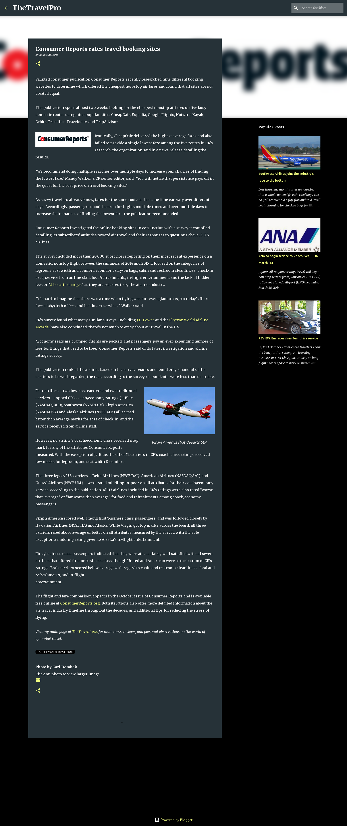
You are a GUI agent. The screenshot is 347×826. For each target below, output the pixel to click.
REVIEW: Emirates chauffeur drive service (288, 338)
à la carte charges (66, 284)
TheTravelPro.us (85, 631)
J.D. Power (145, 320)
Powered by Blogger (173, 820)
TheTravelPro (36, 8)
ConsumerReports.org (80, 603)
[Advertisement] (125, 776)
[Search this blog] (320, 8)
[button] (38, 64)
